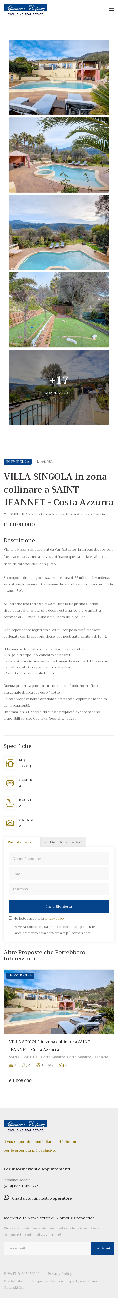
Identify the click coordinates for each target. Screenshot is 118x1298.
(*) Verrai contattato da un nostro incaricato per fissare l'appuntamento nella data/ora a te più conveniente (54, 930)
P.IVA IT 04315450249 (21, 1274)
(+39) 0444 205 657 (21, 1186)
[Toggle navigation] (111, 11)
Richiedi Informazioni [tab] (63, 842)
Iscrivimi (102, 1248)
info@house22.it (17, 1180)
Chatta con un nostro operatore (42, 1198)
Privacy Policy (60, 1274)
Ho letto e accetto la (39, 918)
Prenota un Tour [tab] (22, 842)
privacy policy (55, 918)
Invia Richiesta (59, 906)
